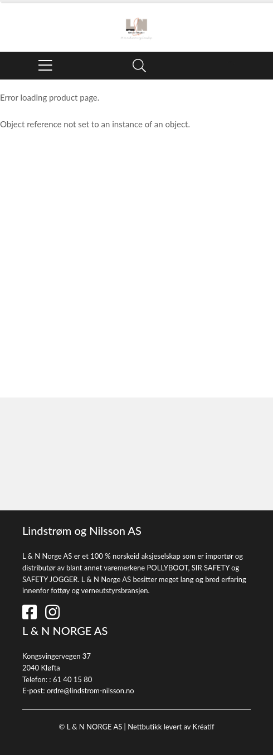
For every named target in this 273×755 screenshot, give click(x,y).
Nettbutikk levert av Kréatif (171, 726)
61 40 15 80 (72, 679)
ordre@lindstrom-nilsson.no (90, 690)
